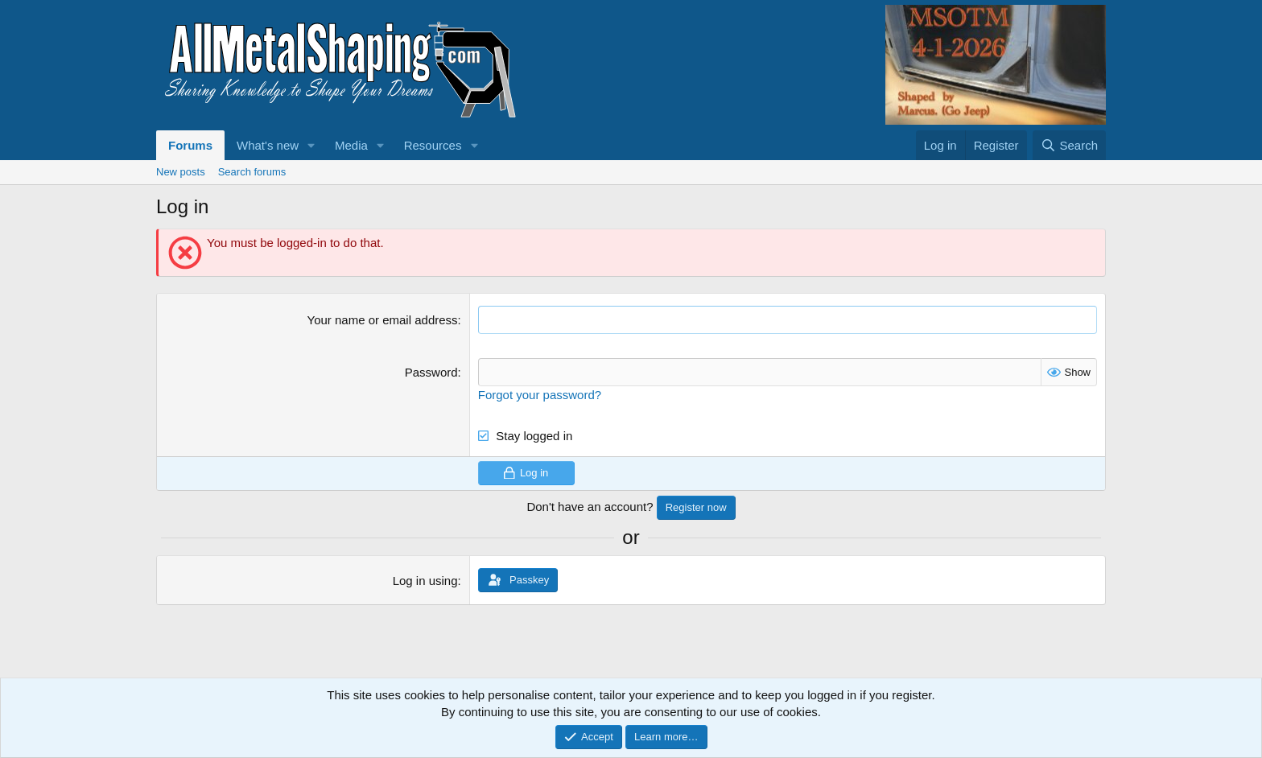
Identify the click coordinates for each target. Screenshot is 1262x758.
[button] (311, 145)
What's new (268, 145)
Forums (190, 145)
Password (431, 372)
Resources (433, 145)
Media (351, 145)
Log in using (425, 580)
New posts (180, 172)
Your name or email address (382, 320)
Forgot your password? (539, 395)
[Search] (1069, 145)
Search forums (252, 172)
